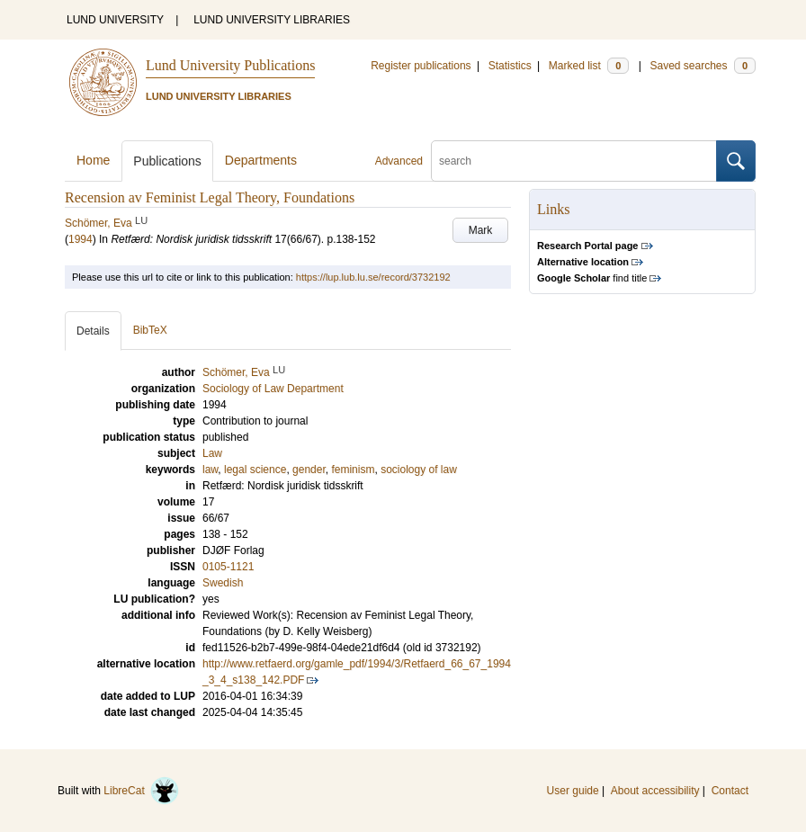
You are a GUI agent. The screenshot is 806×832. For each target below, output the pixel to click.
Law (212, 453)
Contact (730, 790)
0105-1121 (228, 566)
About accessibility (655, 790)
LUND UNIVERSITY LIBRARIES (271, 19)
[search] (574, 161)
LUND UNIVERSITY (115, 19)
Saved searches (702, 65)
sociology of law (419, 469)
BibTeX (150, 330)
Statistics (510, 65)
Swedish (222, 583)
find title (592, 278)
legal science (255, 469)
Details (93, 331)
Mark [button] (481, 230)
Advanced (399, 161)
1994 (80, 239)
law (210, 469)
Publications (167, 161)
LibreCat (141, 790)
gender (309, 469)
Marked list (589, 65)
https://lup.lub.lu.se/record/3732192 (373, 277)
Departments (261, 160)
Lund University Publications (230, 65)
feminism (352, 469)
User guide (573, 790)
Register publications (420, 65)
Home (93, 160)
